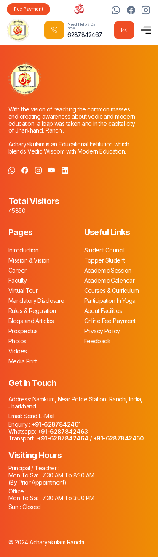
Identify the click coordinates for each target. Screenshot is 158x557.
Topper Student (104, 260)
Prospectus (22, 330)
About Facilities (103, 310)
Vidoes (17, 351)
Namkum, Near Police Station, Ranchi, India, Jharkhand (75, 402)
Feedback (97, 341)
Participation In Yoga (110, 300)
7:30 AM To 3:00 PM (67, 497)
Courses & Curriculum (111, 290)
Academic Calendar (109, 280)
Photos (17, 341)
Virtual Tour (22, 290)
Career (17, 270)
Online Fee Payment (110, 320)
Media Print (22, 361)
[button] (146, 30)
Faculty (17, 280)
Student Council (104, 250)
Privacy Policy (102, 330)
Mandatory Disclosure (36, 300)
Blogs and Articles (31, 320)
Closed (30, 506)
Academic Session (107, 270)
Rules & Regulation (32, 310)
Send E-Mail (38, 415)
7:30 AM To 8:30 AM (67, 475)
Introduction (23, 250)
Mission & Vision (28, 260)
